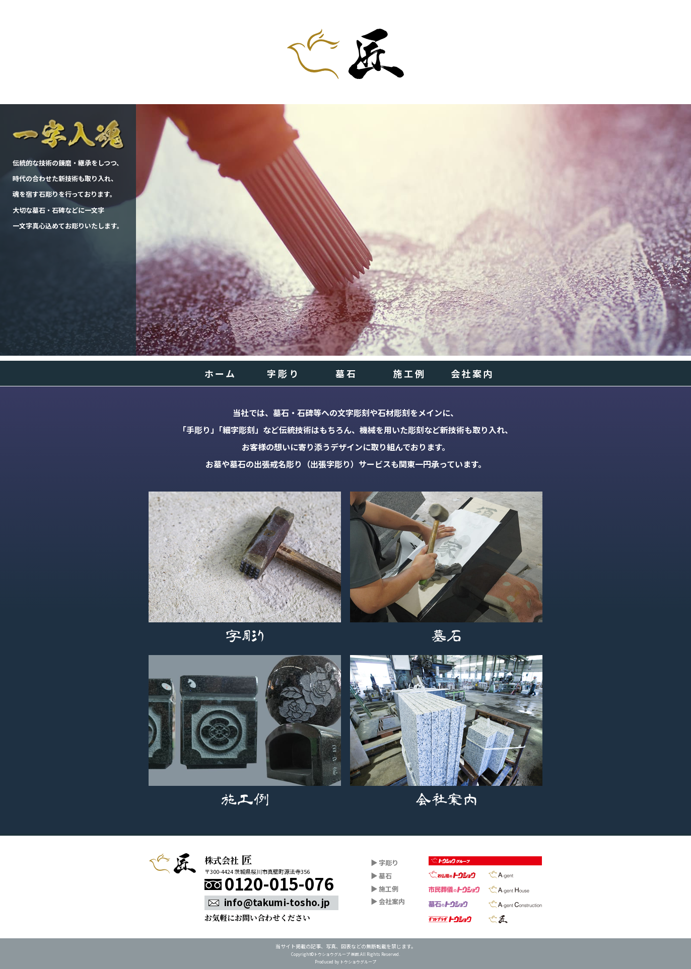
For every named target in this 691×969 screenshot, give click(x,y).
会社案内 (472, 373)
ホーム (220, 373)
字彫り (283, 373)
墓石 (346, 373)
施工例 (409, 373)
